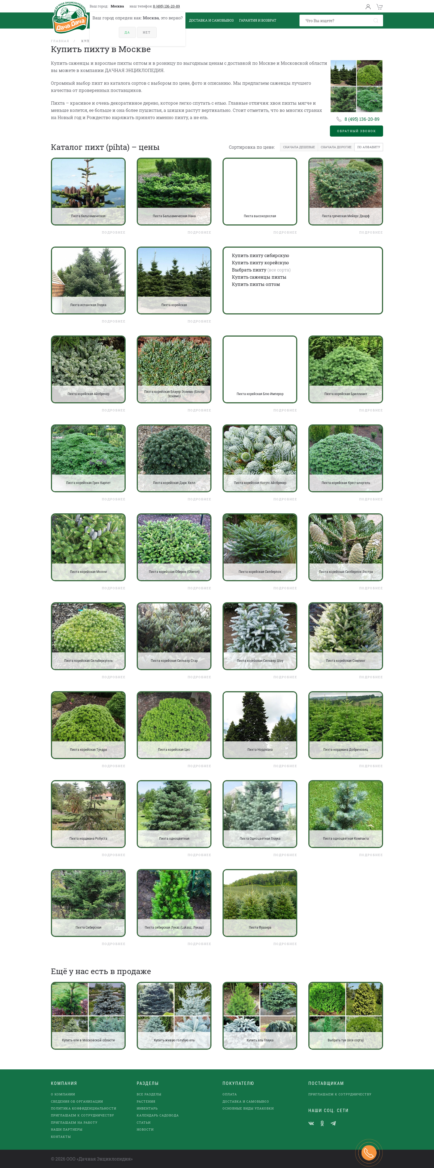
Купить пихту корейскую (260, 262)
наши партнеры (66, 1129)
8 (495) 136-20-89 (166, 6)
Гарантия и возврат (257, 20)
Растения (146, 1101)
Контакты (61, 1136)
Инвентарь (147, 1108)
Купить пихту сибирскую (260, 255)
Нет (147, 32)
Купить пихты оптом (256, 284)
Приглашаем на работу (74, 1122)
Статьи (144, 1122)
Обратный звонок (356, 131)
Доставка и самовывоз (246, 1101)
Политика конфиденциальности (83, 1108)
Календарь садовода (158, 1115)
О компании (63, 1094)
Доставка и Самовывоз (211, 20)
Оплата (230, 1094)
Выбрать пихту (249, 270)
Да (127, 32)
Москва (117, 6)
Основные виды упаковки (248, 1108)
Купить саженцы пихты (259, 277)
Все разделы (149, 1094)
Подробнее (114, 232)
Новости (145, 1129)
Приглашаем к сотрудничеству (82, 1115)
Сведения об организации (77, 1101)
